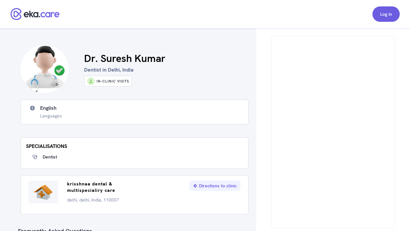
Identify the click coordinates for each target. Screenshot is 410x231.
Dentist (50, 157)
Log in (386, 14)
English (48, 108)
